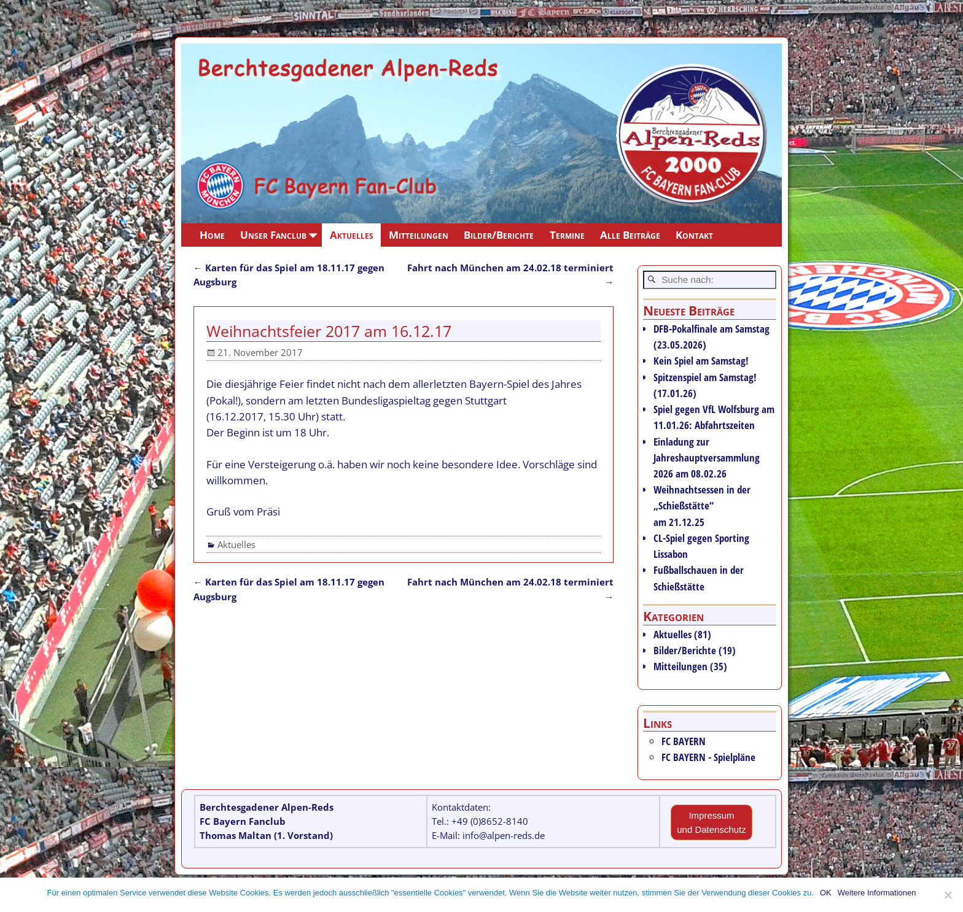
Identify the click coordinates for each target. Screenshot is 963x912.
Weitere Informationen (877, 892)
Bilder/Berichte (499, 235)
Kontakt (694, 235)
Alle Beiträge (630, 235)
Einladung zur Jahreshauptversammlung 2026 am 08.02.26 (706, 458)
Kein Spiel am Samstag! (701, 361)
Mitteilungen (418, 235)
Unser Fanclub (281, 234)
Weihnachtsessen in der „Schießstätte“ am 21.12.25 (702, 505)
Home (212, 235)
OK (826, 892)
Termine (567, 235)
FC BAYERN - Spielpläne (708, 757)
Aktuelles (351, 235)
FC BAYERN (683, 741)
